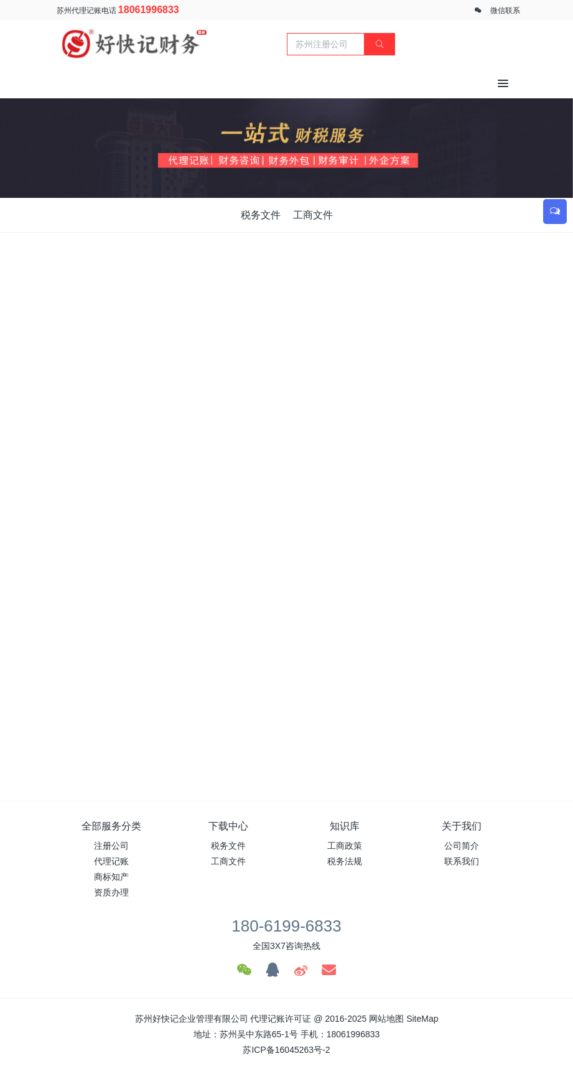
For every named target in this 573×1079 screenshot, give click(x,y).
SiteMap (422, 1019)
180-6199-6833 (286, 926)
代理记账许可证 (280, 1019)
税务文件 (261, 215)
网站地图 (386, 1019)
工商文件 (313, 215)
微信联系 (505, 10)
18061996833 (148, 9)
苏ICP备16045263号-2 (286, 1050)
